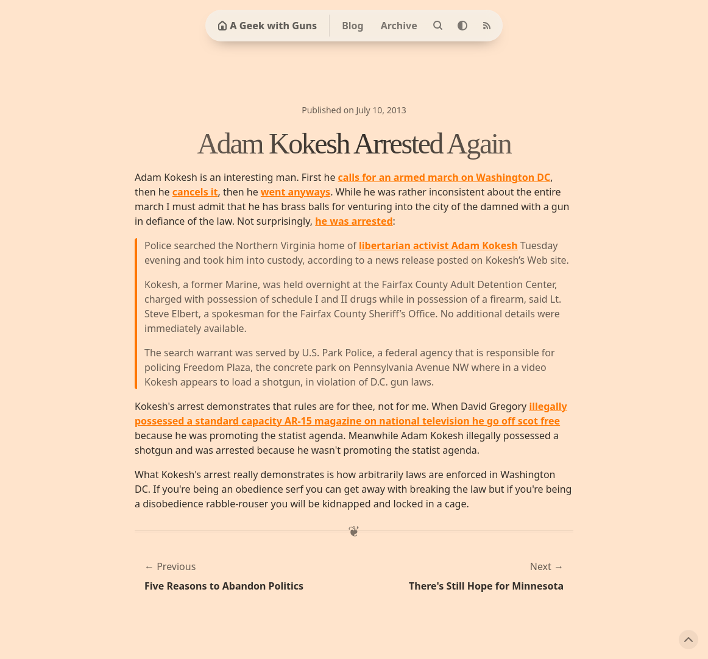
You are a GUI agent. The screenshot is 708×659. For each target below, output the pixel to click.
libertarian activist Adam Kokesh (438, 245)
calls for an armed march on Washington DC (444, 177)
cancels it (195, 192)
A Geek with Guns (267, 25)
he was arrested (353, 221)
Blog (353, 25)
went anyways (295, 192)
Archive (399, 25)
